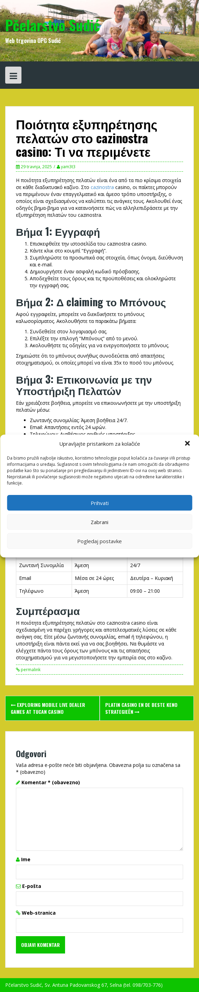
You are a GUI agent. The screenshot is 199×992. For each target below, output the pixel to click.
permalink (30, 670)
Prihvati (100, 502)
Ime (25, 859)
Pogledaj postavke (99, 541)
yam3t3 (68, 167)
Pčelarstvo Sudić (52, 25)
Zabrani (99, 522)
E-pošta (31, 886)
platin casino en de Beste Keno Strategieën (141, 708)
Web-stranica (39, 912)
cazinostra (102, 187)
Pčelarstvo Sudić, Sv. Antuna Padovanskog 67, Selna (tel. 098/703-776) (84, 985)
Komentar (50, 782)
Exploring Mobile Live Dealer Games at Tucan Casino (48, 708)
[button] (188, 444)
